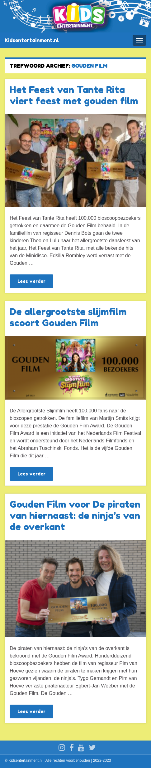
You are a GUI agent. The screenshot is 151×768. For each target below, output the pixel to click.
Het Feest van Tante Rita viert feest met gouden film (74, 95)
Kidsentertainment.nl (32, 40)
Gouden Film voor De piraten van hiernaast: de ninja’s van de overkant (75, 515)
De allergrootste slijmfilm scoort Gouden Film (68, 317)
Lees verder (31, 281)
